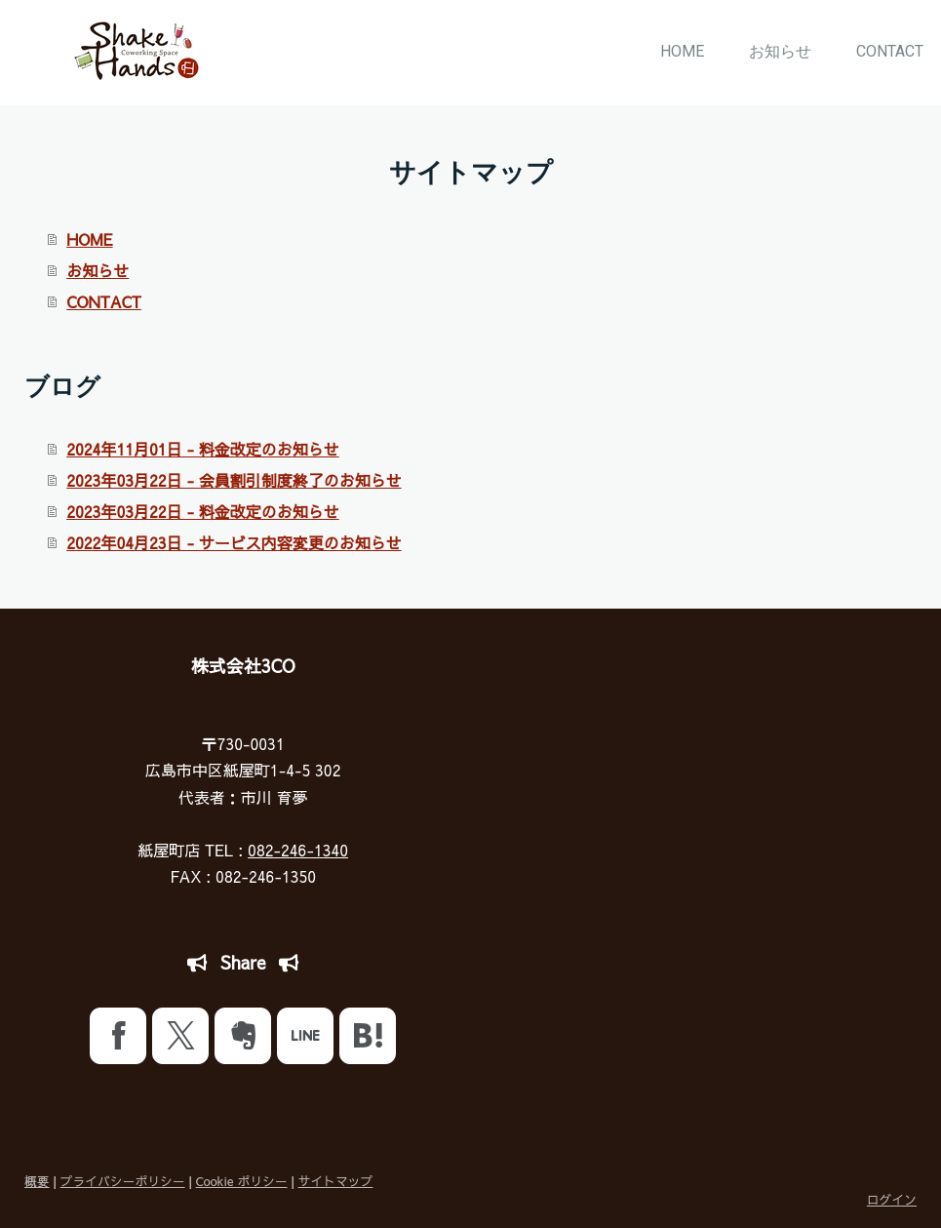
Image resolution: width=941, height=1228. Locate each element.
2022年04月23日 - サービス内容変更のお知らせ (234, 542)
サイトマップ (335, 1180)
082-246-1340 (298, 849)
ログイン (892, 1199)
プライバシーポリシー (122, 1180)
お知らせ (780, 51)
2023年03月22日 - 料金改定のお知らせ (202, 511)
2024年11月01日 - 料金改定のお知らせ (202, 448)
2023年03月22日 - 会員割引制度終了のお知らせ (234, 480)
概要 (37, 1180)
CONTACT (889, 51)
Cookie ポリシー (242, 1180)
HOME (682, 51)
